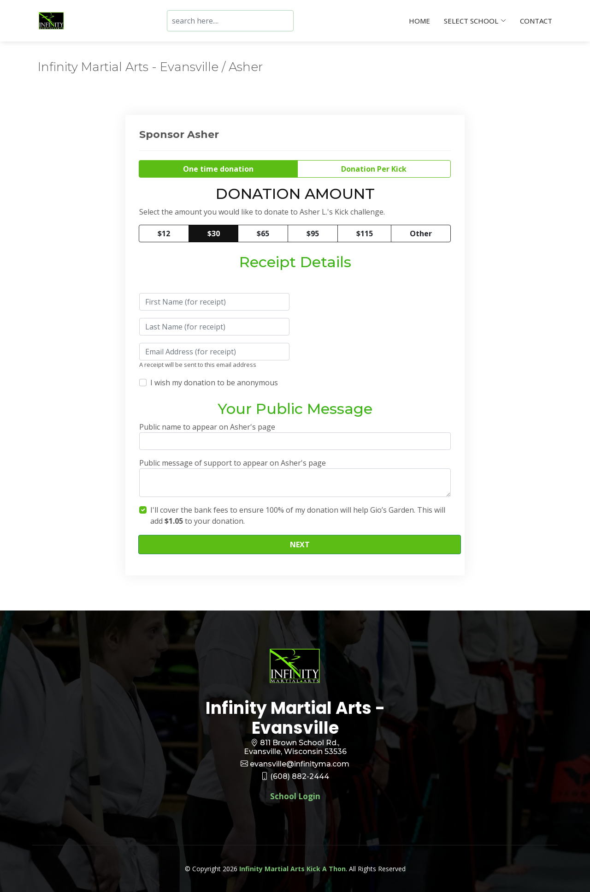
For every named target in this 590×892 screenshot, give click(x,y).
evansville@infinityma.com (299, 764)
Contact (536, 20)
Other (421, 233)
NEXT (300, 544)
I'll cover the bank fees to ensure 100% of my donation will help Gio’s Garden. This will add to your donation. (297, 515)
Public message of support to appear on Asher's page (232, 463)
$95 (313, 233)
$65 (263, 233)
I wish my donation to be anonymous (214, 382)
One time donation (218, 169)
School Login (295, 796)
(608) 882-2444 (299, 776)
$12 (164, 233)
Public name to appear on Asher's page (207, 427)
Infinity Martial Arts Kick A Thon (292, 868)
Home (419, 20)
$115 (364, 233)
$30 (213, 233)
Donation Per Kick (374, 169)
